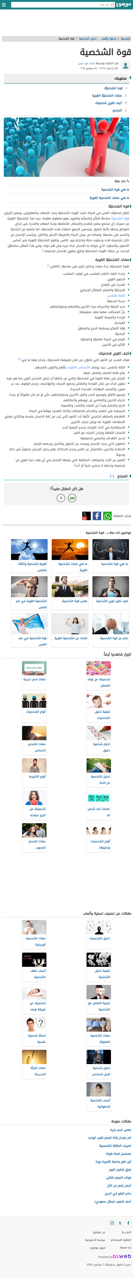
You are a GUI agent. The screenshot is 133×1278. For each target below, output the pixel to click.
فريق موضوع (97, 1247)
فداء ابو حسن (86, 63)
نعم (72, 498)
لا (61, 498)
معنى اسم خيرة (120, 1130)
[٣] (19, 359)
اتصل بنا (126, 1232)
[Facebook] (128, 1223)
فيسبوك (97, 516)
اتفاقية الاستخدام (121, 1240)
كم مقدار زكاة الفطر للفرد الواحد (109, 1138)
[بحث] (112, 4)
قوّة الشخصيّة (120, 218)
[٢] (48, 265)
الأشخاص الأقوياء (78, 367)
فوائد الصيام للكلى (118, 1178)
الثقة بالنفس (116, 295)
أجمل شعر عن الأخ (119, 1186)
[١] (43, 250)
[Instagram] (112, 1223)
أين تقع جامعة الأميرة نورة (113, 1162)
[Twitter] (120, 1223)
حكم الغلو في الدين (118, 1194)
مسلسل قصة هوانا (118, 1154)
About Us (125, 1247)
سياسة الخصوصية (95, 1240)
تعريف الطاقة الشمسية (115, 1146)
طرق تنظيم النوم (120, 1170)
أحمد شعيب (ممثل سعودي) (113, 1201)
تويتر (86, 516)
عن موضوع (99, 1232)
